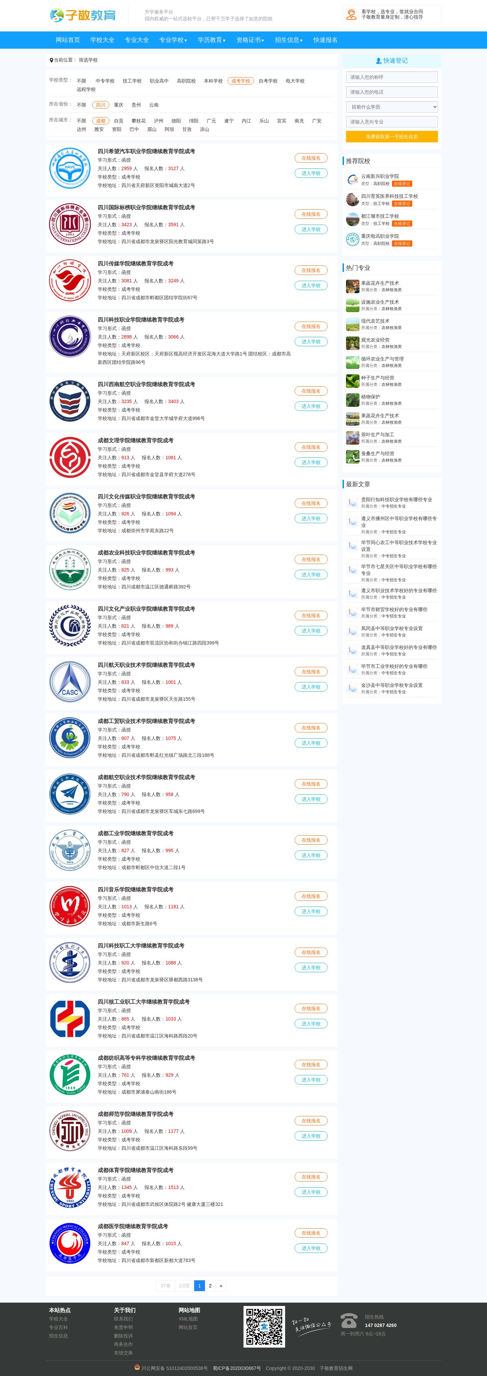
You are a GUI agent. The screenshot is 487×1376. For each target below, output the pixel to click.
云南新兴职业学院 (380, 176)
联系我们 (123, 1319)
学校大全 (102, 40)
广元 (211, 120)
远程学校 (86, 89)
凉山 (204, 129)
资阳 (116, 129)
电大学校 (295, 81)
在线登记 (402, 183)
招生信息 (289, 40)
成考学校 (240, 81)
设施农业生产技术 (380, 302)
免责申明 (123, 1327)
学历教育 (212, 40)
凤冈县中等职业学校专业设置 (392, 628)
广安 (317, 120)
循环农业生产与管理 (382, 359)
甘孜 (187, 129)
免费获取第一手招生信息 (392, 136)
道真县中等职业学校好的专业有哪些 (399, 647)
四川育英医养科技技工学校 (389, 196)
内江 (246, 120)
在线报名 (311, 158)
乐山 (264, 120)
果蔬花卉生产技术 (380, 283)
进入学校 (311, 173)
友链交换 (123, 1352)
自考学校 (268, 81)
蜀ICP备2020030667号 (237, 1368)
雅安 (99, 129)
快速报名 (326, 40)
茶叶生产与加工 (377, 434)
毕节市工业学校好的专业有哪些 (394, 666)
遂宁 (229, 120)
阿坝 (169, 129)
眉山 (152, 129)
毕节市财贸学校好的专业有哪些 (394, 609)
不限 (81, 81)
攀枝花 (139, 120)
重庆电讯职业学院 (380, 236)
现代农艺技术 (375, 321)
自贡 (118, 120)
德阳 (176, 120)
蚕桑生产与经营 (377, 453)
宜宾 (281, 120)
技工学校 (132, 81)
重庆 (118, 105)
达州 (81, 129)
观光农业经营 (375, 340)
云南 (154, 105)
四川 (101, 105)
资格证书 (250, 40)
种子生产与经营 (377, 377)
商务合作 (123, 1344)
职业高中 (159, 81)
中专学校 (105, 81)
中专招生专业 (393, 506)
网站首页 (68, 40)
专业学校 (173, 40)
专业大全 (137, 40)
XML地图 (188, 1319)
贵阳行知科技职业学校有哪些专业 (396, 499)
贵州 (136, 105)
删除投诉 (123, 1335)
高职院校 (186, 81)
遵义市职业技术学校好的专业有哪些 (399, 590)
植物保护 (370, 396)
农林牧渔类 (391, 289)
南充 (299, 120)
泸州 (158, 120)
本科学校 (213, 81)
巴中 (134, 129)
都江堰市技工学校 (380, 216)
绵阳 (194, 120)
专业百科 (58, 1327)
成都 (101, 120)
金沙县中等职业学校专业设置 (392, 685)
